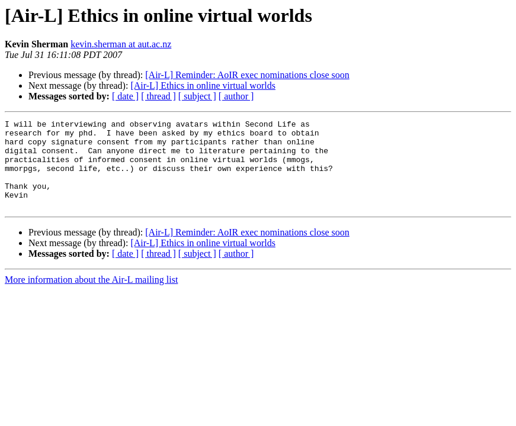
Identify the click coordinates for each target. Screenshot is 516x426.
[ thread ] (158, 96)
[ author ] (236, 96)
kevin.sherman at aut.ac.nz (120, 44)
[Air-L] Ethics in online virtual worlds (202, 85)
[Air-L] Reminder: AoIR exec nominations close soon (247, 75)
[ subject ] (197, 96)
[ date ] (125, 96)
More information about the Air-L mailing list (91, 297)
